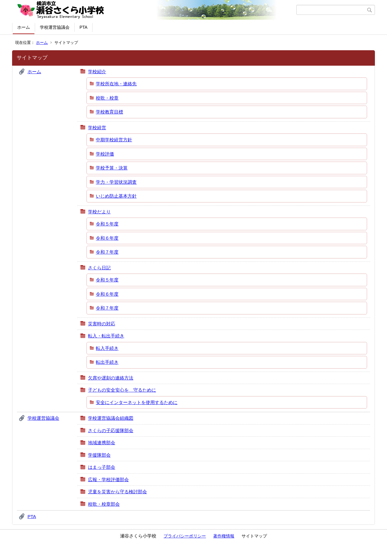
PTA (83, 27)
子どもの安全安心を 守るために (122, 390)
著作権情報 (223, 536)
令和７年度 (107, 252)
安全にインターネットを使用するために (136, 402)
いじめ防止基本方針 (116, 196)
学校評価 (105, 153)
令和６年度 (107, 238)
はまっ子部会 (101, 467)
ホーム (23, 27)
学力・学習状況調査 (116, 182)
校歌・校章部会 (104, 504)
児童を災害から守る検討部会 (117, 491)
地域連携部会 (101, 442)
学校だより (99, 211)
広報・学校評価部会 (108, 479)
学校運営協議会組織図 (110, 418)
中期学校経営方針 (114, 139)
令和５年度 (107, 223)
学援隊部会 (99, 455)
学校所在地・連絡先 (116, 83)
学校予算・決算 (112, 167)
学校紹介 (97, 71)
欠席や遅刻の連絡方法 (110, 377)
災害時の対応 (101, 323)
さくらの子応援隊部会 (110, 430)
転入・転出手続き (106, 335)
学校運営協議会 (55, 27)
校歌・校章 (107, 97)
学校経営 (97, 127)
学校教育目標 (109, 111)
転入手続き (107, 348)
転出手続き (107, 362)
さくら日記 (99, 267)
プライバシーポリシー (185, 536)
